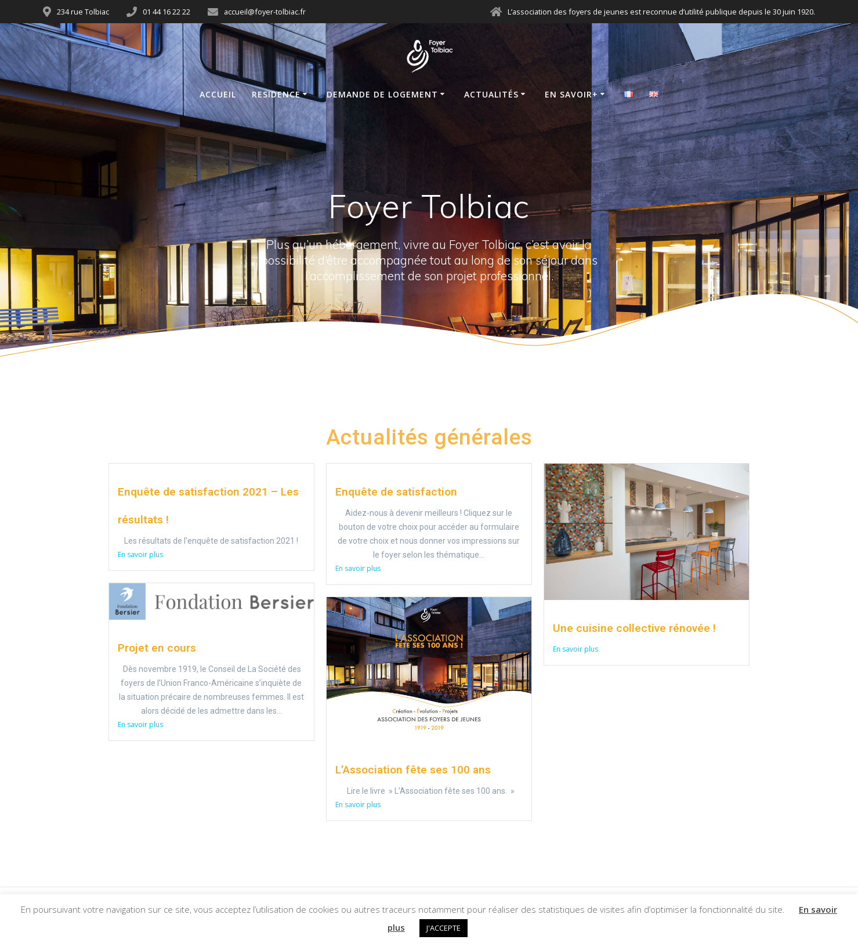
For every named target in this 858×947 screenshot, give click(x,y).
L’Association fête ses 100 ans (413, 769)
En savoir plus (140, 554)
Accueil (218, 94)
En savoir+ (571, 94)
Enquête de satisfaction (396, 491)
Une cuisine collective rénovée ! (634, 628)
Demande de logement (382, 94)
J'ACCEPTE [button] (443, 928)
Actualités (491, 94)
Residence (276, 94)
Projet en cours (157, 648)
